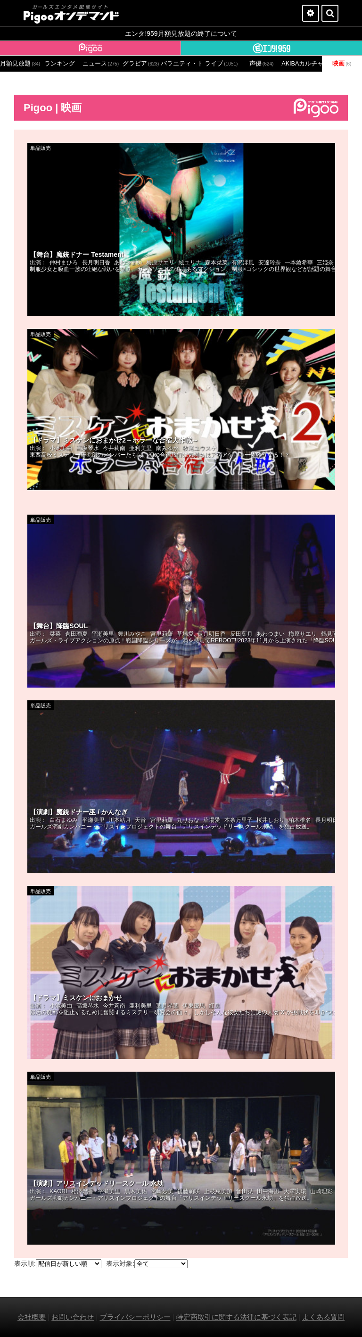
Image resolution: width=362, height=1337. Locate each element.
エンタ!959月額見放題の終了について (181, 33)
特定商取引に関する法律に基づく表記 (236, 1317)
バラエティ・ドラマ (181, 63)
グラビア (141, 63)
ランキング (59, 63)
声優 (261, 63)
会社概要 (31, 1317)
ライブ (221, 63)
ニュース (100, 63)
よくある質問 (323, 1317)
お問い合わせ (72, 1317)
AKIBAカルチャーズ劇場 (301, 63)
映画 (341, 63)
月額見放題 (20, 63)
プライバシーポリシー (135, 1317)
